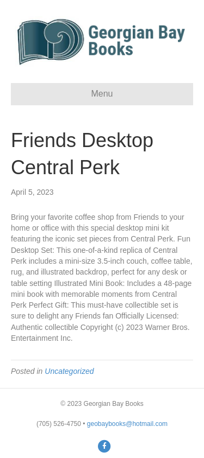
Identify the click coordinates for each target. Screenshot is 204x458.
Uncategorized (69, 371)
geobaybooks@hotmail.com (127, 424)
